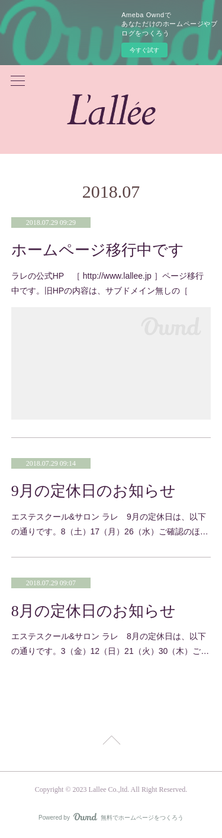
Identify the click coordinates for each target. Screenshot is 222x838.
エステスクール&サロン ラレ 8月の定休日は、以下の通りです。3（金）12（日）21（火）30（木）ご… (110, 643)
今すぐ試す (144, 50)
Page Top (111, 742)
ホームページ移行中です (97, 250)
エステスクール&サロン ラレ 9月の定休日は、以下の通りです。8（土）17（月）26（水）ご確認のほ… (109, 524)
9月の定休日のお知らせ (93, 490)
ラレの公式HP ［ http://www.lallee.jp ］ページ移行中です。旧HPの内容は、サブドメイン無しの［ (107, 283)
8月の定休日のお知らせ (93, 611)
